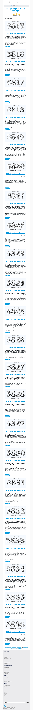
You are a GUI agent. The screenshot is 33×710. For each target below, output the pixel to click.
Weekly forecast (6, 659)
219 (20, 647)
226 (15, 648)
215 (14, 647)
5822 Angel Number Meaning (15, 233)
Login (28, 2)
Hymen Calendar (6, 673)
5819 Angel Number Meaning (15, 144)
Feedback (5, 693)
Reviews (5, 694)
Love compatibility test (7, 662)
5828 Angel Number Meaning (15, 402)
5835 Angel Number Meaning (15, 605)
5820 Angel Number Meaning (15, 174)
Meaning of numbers (7, 685)
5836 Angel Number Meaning (15, 632)
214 (12, 647)
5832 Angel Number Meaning (15, 518)
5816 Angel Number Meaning (15, 62)
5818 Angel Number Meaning (15, 117)
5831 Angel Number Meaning (15, 490)
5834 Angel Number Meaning (15, 576)
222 (26, 647)
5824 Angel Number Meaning (15, 291)
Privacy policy (6, 695)
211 (7, 647)
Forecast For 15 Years (7, 657)
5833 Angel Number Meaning (15, 548)
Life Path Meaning (6, 686)
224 (11, 648)
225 (13, 648)
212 (9, 647)
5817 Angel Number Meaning (15, 90)
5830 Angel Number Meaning (15, 461)
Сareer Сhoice (6, 663)
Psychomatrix (6, 656)
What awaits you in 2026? (7, 658)
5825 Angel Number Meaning (15, 319)
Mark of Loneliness (6, 672)
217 (17, 647)
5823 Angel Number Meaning (15, 261)
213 (10, 647)
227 (16, 648)
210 (5, 647)
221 (24, 647)
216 (15, 647)
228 (18, 648)
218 (19, 647)
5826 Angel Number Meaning (15, 347)
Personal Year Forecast (7, 668)
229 (20, 648)
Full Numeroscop (6, 667)
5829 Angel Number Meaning (15, 431)
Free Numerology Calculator (8, 681)
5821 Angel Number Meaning (15, 203)
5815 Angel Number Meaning (15, 33)
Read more (7, 46)
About (5, 692)
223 (27, 647)
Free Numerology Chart (7, 677)
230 (21, 648)
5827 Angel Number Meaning (15, 374)
